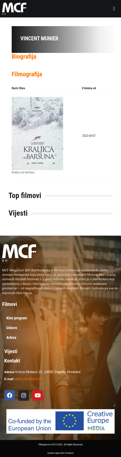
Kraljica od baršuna (23, 172)
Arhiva (11, 337)
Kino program (16, 318)
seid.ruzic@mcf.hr (27, 379)
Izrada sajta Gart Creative (60, 453)
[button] (114, 8)
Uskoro (11, 327)
